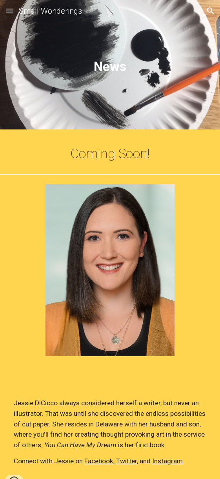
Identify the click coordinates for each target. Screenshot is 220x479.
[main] (110, 66)
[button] (9, 11)
